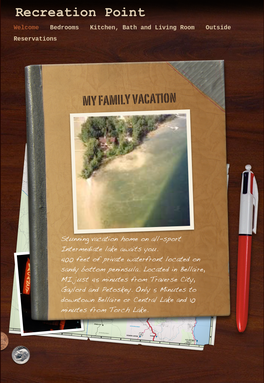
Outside (218, 27)
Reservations (35, 39)
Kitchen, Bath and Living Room (144, 27)
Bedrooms (66, 27)
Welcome (28, 27)
